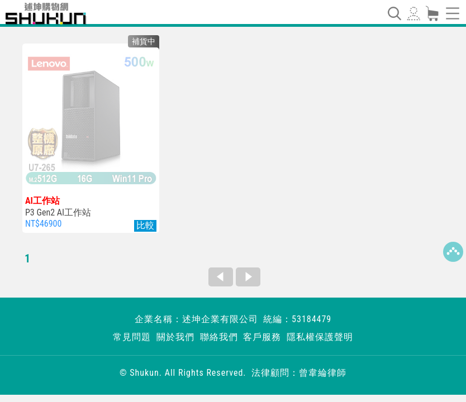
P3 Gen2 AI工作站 (90, 206)
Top (453, 252)
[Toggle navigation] (394, 13)
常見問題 (132, 337)
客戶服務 (262, 337)
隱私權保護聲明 (320, 337)
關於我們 (175, 337)
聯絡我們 (219, 337)
